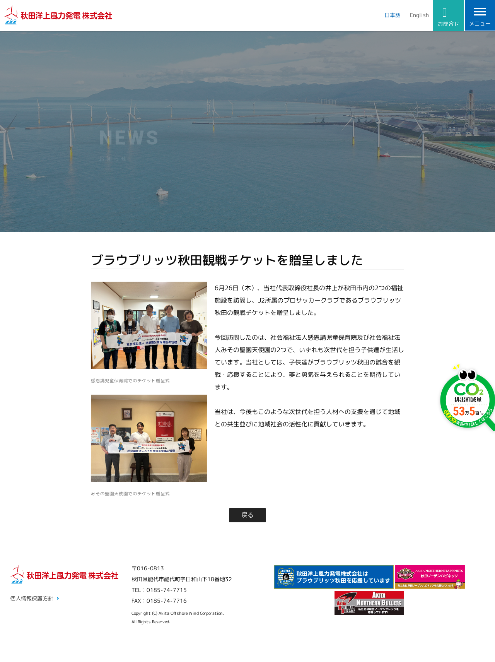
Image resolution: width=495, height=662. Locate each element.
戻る (247, 514)
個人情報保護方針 (31, 598)
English (419, 15)
